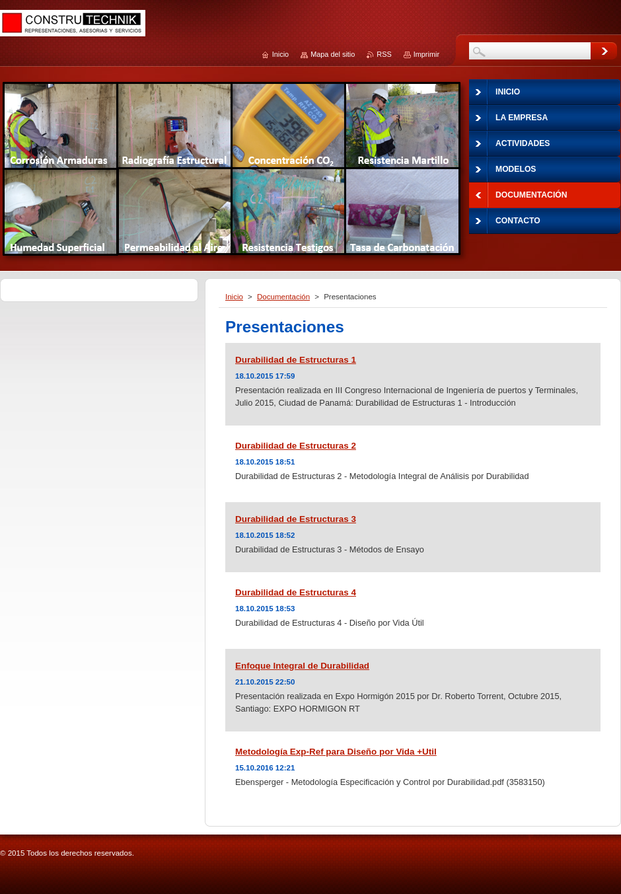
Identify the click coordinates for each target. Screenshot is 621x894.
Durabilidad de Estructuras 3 (295, 519)
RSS (384, 54)
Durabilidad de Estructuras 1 (295, 360)
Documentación (283, 297)
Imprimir (426, 54)
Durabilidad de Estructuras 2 (295, 446)
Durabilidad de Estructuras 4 (295, 592)
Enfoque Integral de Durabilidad (302, 666)
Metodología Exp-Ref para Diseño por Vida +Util (336, 752)
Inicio (234, 297)
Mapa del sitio (332, 54)
